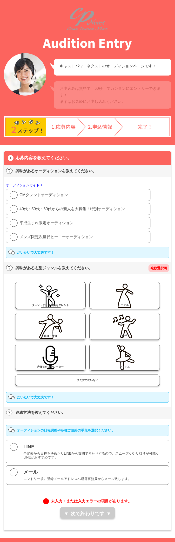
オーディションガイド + (24, 185)
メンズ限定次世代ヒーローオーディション (56, 237)
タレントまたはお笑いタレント (50, 305)
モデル (125, 305)
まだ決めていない (87, 380)
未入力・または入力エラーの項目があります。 (91, 501)
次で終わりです (87, 513)
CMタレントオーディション (44, 195)
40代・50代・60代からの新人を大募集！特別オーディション (72, 209)
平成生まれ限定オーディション (47, 223)
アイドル (124, 366)
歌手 (124, 335)
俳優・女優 (50, 335)
